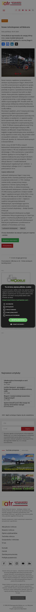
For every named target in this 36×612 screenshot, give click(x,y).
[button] (18, 300)
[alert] (18, 306)
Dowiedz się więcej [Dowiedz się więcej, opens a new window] (7, 297)
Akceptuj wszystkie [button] (18, 320)
